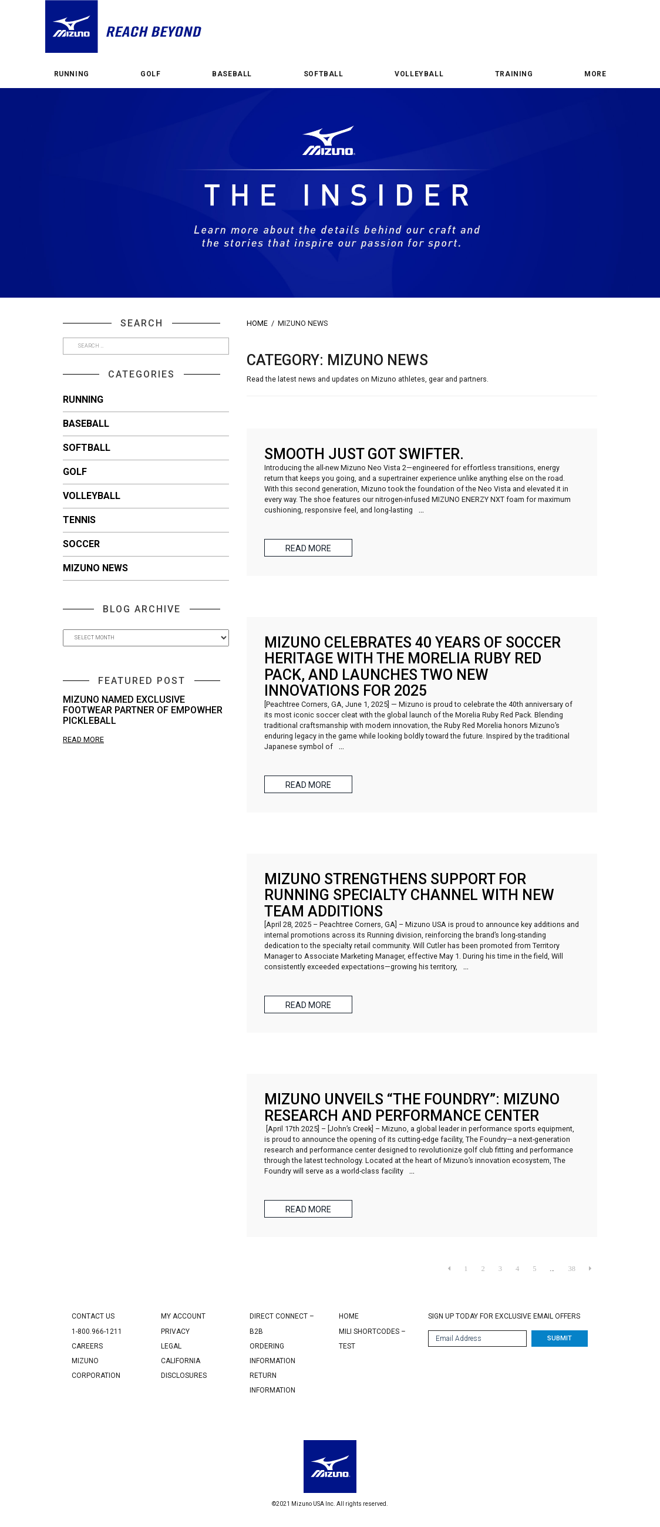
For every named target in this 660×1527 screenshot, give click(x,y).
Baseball (232, 74)
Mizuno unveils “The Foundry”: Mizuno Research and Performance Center (412, 1107)
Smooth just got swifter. (364, 454)
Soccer (81, 544)
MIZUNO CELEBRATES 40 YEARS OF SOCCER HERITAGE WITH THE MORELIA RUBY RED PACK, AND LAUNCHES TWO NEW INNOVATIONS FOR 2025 (412, 667)
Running (71, 74)
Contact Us (93, 1316)
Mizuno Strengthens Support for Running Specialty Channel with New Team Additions (409, 895)
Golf (150, 74)
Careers (87, 1346)
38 (571, 1268)
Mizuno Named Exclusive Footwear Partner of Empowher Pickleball (143, 710)
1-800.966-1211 (97, 1331)
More (595, 74)
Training (514, 74)
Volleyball (419, 74)
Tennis (79, 519)
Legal (171, 1346)
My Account (183, 1316)
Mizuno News (95, 568)
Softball (324, 74)
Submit (559, 1338)
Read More (83, 739)
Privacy (175, 1331)
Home (257, 323)
